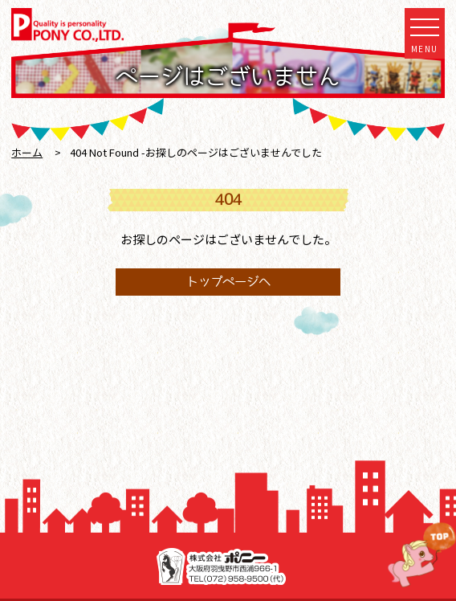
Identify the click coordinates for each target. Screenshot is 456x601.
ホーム (27, 152)
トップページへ (228, 282)
